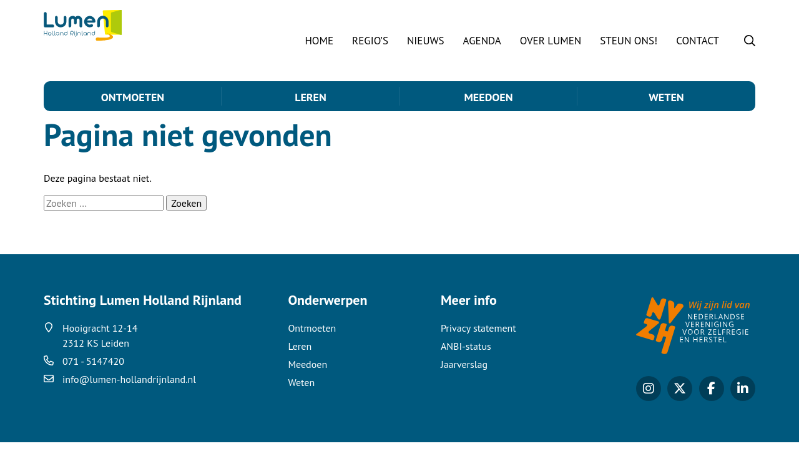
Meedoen (488, 97)
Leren (310, 97)
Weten (666, 97)
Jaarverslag (464, 378)
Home (319, 40)
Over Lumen (550, 40)
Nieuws (425, 40)
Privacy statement (478, 341)
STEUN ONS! (628, 40)
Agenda (482, 40)
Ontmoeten (132, 97)
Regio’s (370, 40)
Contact (697, 40)
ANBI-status (466, 360)
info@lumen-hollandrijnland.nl (129, 393)
